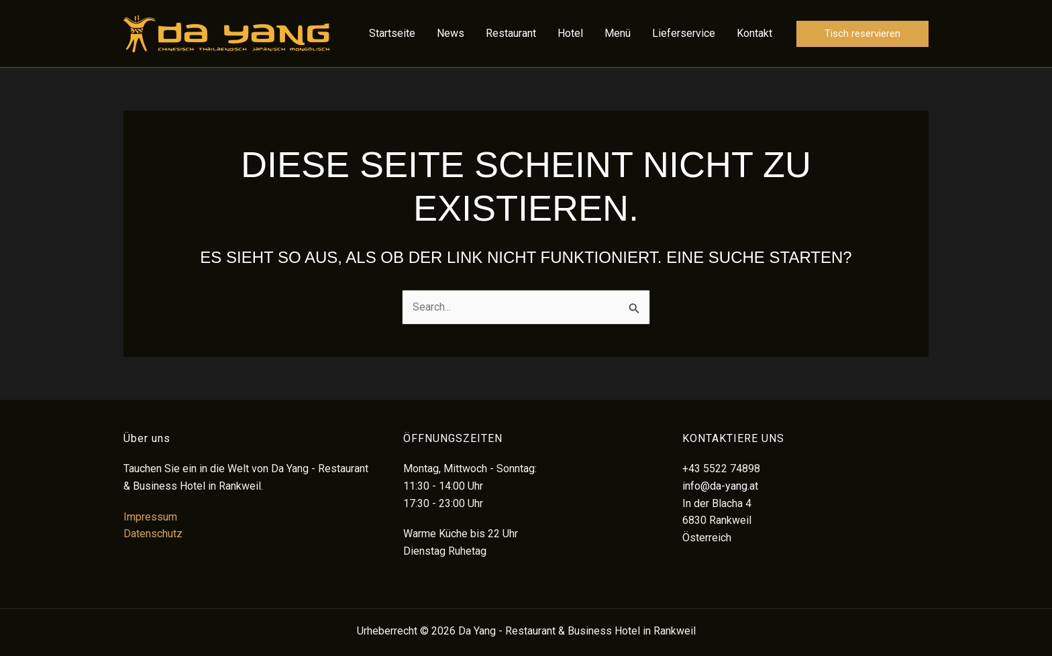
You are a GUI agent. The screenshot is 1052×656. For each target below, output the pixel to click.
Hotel (570, 33)
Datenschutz (152, 533)
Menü (617, 33)
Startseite (392, 33)
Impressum (150, 516)
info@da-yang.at (720, 486)
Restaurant (511, 33)
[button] (862, 34)
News (450, 33)
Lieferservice (683, 33)
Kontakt (754, 33)
